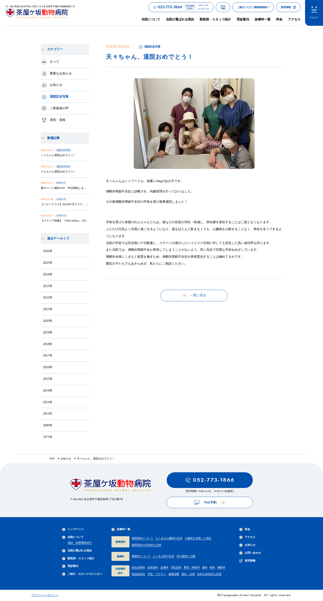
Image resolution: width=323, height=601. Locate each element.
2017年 (47, 355)
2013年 (47, 402)
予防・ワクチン (156, 574)
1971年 (47, 437)
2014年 (47, 390)
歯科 (204, 567)
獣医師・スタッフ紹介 (215, 19)
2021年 (47, 309)
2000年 (47, 425)
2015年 (47, 379)
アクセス (294, 19)
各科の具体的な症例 (209, 574)
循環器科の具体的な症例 (146, 545)
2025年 (47, 262)
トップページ (73, 529)
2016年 (47, 367)
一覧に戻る (194, 295)
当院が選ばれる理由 (180, 19)
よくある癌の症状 (163, 556)
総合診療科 (138, 567)
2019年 (47, 332)
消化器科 (176, 567)
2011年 (47, 413)
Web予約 (209, 502)
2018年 (47, 344)
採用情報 (247, 560)
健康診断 (173, 574)
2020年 (47, 320)
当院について (73, 537)
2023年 (47, 286)
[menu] (314, 13)
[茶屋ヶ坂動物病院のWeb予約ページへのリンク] (223, 7)
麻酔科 (221, 567)
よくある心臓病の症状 (168, 538)
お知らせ (247, 545)
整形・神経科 (192, 567)
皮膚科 (164, 567)
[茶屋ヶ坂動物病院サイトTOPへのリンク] (41, 12)
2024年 (47, 274)
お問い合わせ (250, 553)
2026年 (47, 251)
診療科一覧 (120, 529)
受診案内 (243, 19)
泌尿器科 (152, 567)
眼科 (212, 567)
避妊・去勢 (188, 574)
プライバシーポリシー (44, 595)
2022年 (47, 297)
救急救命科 (138, 574)
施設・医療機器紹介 (80, 542)
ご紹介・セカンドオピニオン (82, 574)
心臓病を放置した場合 (198, 538)
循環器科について (142, 538)
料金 (279, 19)
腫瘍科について (141, 556)
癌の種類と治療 (186, 556)
